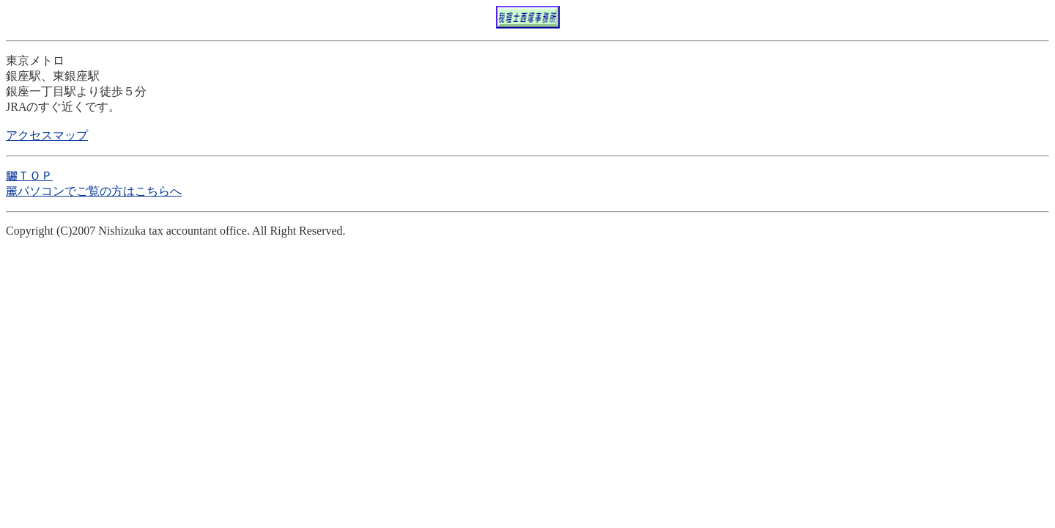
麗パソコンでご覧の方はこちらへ (94, 191)
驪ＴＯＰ (29, 175)
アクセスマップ (47, 135)
